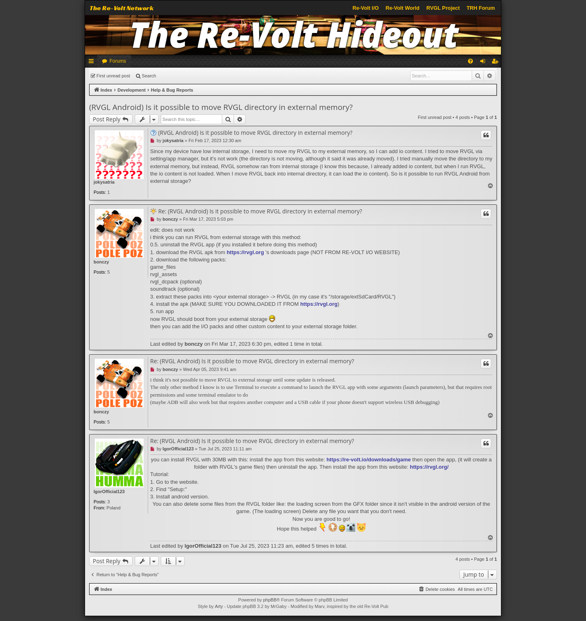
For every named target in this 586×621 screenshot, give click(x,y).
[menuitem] (470, 61)
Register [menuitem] (496, 62)
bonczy (101, 261)
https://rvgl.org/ (429, 467)
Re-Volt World (402, 8)
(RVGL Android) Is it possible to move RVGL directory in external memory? (221, 107)
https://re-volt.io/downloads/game (368, 459)
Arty (219, 606)
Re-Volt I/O (365, 8)
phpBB (269, 599)
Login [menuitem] (484, 62)
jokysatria (104, 182)
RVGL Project (443, 8)
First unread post (113, 75)
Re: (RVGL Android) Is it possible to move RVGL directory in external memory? (260, 211)
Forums (117, 61)
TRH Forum (481, 8)
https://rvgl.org (245, 252)
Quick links (92, 62)
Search (149, 75)
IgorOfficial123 (109, 491)
